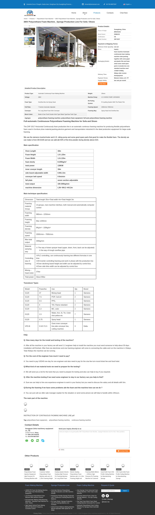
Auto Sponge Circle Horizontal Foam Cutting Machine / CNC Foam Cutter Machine (87, 491)
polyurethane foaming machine (59, 420)
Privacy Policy (37, 513)
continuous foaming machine (81, 420)
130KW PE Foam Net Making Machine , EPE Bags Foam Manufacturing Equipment (36, 491)
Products (96, 13)
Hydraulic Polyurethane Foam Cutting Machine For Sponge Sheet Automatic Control (88, 507)
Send (124, 491)
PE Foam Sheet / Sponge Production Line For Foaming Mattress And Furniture (61, 503)
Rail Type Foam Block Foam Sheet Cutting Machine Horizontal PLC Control (88, 502)
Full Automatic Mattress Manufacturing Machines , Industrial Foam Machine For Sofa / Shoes (36, 501)
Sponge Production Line (60, 485)
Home (73, 13)
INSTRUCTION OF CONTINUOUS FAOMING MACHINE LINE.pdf (49, 415)
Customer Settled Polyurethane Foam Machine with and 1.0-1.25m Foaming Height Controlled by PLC (46, 476)
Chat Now (124, 13)
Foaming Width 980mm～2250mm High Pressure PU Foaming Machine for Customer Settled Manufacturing (92, 476)
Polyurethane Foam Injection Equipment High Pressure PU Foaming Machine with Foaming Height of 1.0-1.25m (30, 477)
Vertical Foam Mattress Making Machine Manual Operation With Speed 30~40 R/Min (62, 508)
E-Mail (104, 499)
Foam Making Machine (34, 485)
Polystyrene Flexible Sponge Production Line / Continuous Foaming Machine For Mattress (62, 497)
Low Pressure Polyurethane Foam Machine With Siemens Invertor (35, 496)
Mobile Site (105, 502)
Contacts (110, 13)
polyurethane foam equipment (37, 420)
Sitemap (110, 499)
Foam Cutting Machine (85, 485)
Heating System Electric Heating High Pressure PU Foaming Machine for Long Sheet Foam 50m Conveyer (62, 476)
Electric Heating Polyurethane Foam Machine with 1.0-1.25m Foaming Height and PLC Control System (77, 476)
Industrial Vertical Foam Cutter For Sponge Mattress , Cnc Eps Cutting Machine (87, 497)
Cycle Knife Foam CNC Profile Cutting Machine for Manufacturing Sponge (107, 475)
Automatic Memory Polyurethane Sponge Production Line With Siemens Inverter (62, 491)
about (85, 13)
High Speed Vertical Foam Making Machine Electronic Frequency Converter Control (35, 507)
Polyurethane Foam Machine (45, 18)
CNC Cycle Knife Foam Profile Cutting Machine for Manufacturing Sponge (122, 475)
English (128, 4)
